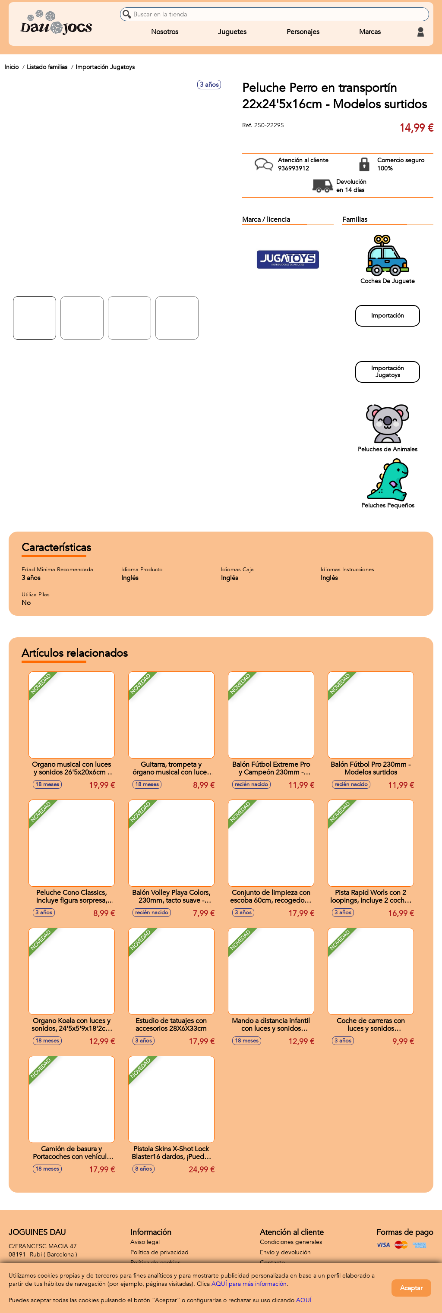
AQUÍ (304, 1300)
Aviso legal (145, 1242)
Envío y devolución (285, 1252)
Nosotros (164, 32)
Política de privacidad (159, 1252)
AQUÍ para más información (249, 1284)
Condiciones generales (291, 1242)
